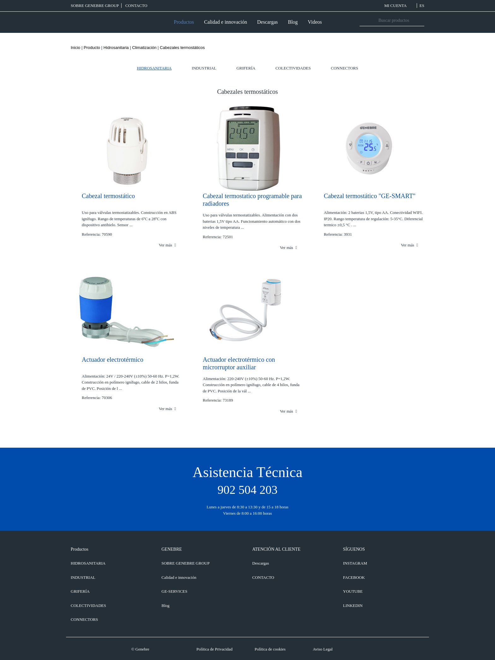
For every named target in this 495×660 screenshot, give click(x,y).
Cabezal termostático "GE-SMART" (370, 195)
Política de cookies (269, 649)
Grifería (245, 68)
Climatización (144, 47)
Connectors (344, 68)
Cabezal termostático (108, 195)
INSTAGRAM (355, 563)
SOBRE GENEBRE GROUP (95, 5)
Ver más (167, 245)
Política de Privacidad (214, 649)
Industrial (204, 68)
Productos (184, 22)
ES (422, 5)
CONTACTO (136, 5)
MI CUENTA (399, 5)
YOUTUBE (353, 591)
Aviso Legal (323, 649)
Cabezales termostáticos (182, 47)
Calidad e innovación (225, 22)
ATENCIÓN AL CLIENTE (276, 549)
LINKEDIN (353, 605)
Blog (293, 22)
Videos (315, 22)
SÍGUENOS (354, 549)
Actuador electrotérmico (112, 359)
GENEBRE (172, 549)
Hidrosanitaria (116, 47)
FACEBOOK (354, 577)
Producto (92, 47)
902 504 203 (247, 489)
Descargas (267, 22)
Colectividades (293, 68)
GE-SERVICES (175, 591)
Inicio (75, 47)
